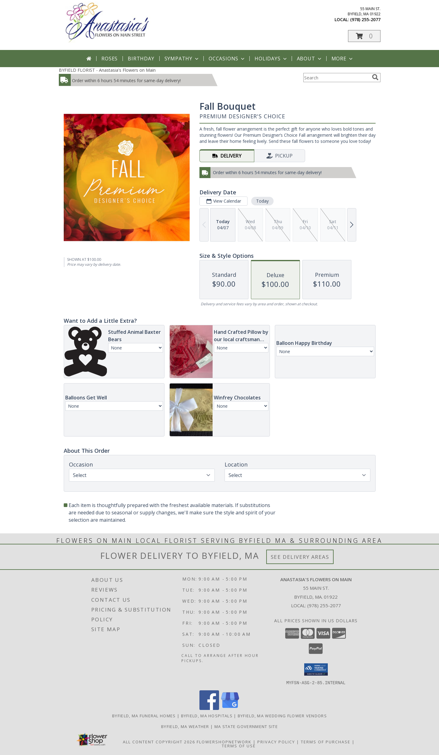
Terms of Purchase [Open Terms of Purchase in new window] (325, 741)
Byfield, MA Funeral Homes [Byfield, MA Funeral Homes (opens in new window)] (144, 715)
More (342, 58)
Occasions (227, 58)
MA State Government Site (246, 726)
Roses (109, 58)
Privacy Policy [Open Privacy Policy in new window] (276, 741)
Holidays (271, 58)
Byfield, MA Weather (185, 726)
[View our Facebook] (209, 708)
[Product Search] (336, 77)
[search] (375, 77)
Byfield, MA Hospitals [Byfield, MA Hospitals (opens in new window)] (207, 715)
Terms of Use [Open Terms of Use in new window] (239, 745)
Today (262, 201)
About (310, 58)
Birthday (141, 58)
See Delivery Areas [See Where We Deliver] (300, 556)
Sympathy (182, 58)
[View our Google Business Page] (230, 708)
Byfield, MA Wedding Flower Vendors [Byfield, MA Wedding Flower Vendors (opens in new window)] (282, 715)
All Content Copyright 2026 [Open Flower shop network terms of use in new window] (159, 741)
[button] (364, 36)
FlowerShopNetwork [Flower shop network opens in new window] (224, 741)
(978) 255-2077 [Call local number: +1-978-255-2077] (365, 19)
